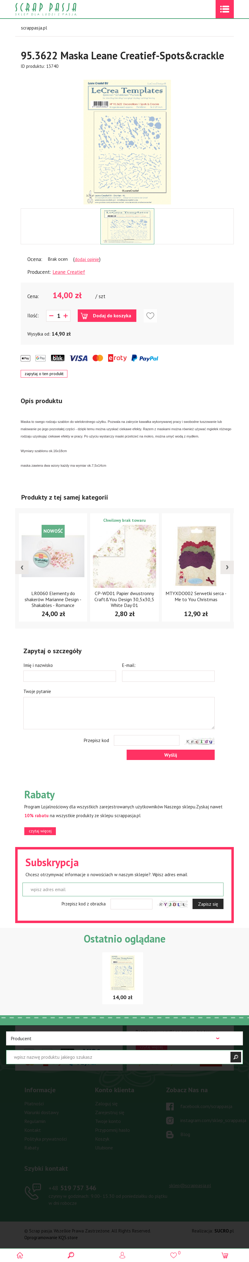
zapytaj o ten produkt (44, 373)
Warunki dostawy (41, 1112)
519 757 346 (72, 1188)
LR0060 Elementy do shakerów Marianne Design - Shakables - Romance (53, 599)
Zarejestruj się (109, 1112)
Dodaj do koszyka (112, 315)
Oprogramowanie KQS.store (51, 1237)
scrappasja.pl (34, 28)
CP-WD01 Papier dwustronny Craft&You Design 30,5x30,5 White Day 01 (124, 599)
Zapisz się (208, 904)
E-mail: (129, 665)
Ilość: (33, 315)
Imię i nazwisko (38, 665)
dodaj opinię (87, 259)
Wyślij (170, 755)
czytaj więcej (40, 831)
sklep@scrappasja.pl (190, 1185)
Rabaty (31, 1148)
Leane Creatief (69, 272)
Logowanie (124, 1255)
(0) (227, 1255)
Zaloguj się (106, 1103)
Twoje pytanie (37, 691)
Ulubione (104, 1148)
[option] (127, 139)
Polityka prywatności (45, 1139)
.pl (224, 1231)
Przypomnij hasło (112, 1130)
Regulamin (35, 1121)
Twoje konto (108, 1121)
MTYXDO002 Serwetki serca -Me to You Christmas (196, 596)
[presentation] (22, 567)
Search (73, 1255)
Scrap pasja (59, 9)
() (175, 1253)
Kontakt (32, 1130)
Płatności (34, 1103)
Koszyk (102, 1139)
